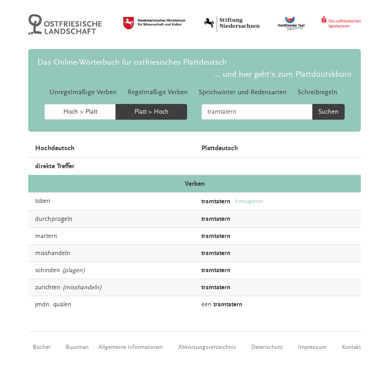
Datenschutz (267, 347)
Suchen (328, 112)
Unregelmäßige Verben (82, 92)
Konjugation (249, 201)
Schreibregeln (317, 92)
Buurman (77, 347)
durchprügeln (54, 219)
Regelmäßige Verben (158, 92)
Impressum (312, 347)
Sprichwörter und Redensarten (242, 92)
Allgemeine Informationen (130, 347)
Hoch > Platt (80, 112)
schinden (47, 270)
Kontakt (351, 347)
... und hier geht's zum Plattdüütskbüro (282, 74)
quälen (62, 304)
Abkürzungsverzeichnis (207, 347)
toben (42, 201)
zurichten (48, 287)
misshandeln (52, 253)
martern (46, 236)
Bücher (41, 347)
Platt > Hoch (151, 112)
